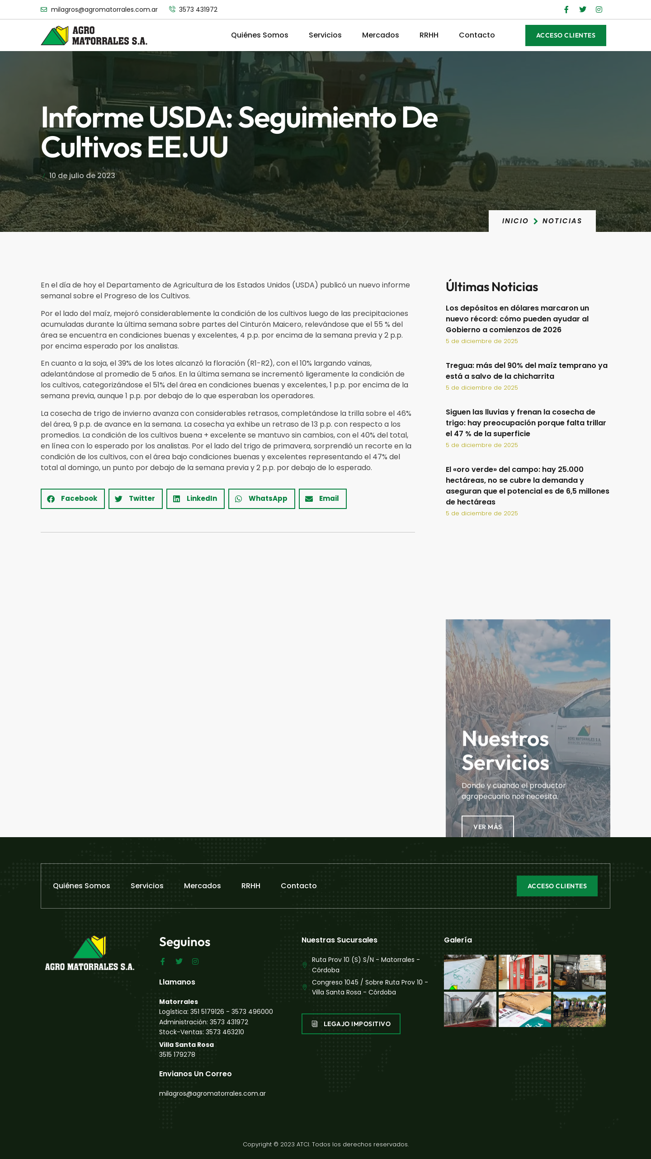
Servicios (325, 35)
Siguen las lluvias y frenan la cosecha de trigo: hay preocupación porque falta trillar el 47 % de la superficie (526, 423)
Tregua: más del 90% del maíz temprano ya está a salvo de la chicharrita (527, 371)
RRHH (429, 35)
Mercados (380, 35)
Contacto (477, 35)
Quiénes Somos (259, 35)
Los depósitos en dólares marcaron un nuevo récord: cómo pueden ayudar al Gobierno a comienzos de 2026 (517, 319)
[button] (73, 499)
